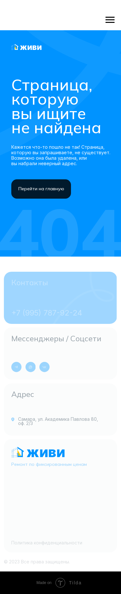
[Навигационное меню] (110, 20)
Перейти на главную (41, 189)
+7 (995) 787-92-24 (46, 312)
